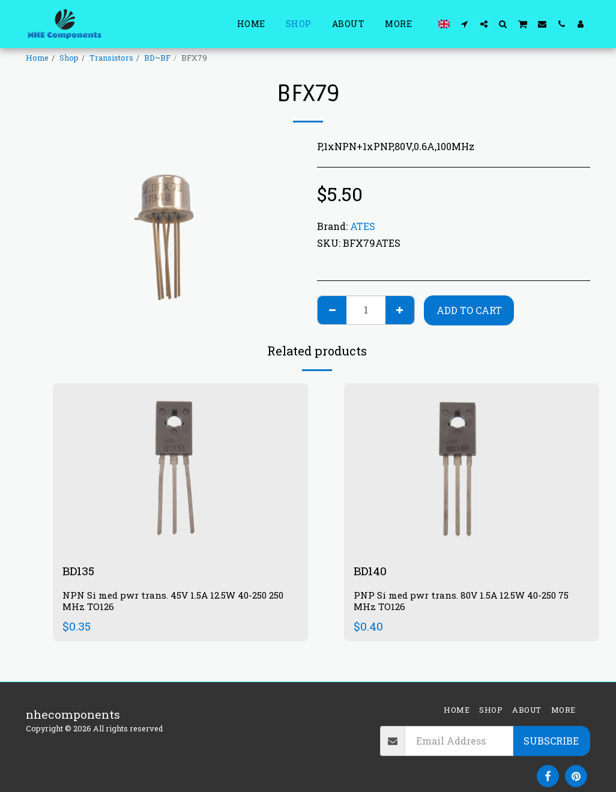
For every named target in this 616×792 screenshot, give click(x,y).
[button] (465, 23)
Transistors (111, 57)
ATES (362, 226)
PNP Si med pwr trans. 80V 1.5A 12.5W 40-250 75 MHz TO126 (461, 600)
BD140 (370, 570)
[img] (180, 468)
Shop (69, 57)
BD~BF (157, 57)
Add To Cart (469, 310)
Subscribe (551, 740)
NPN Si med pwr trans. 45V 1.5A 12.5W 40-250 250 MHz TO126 (173, 600)
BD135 (78, 570)
